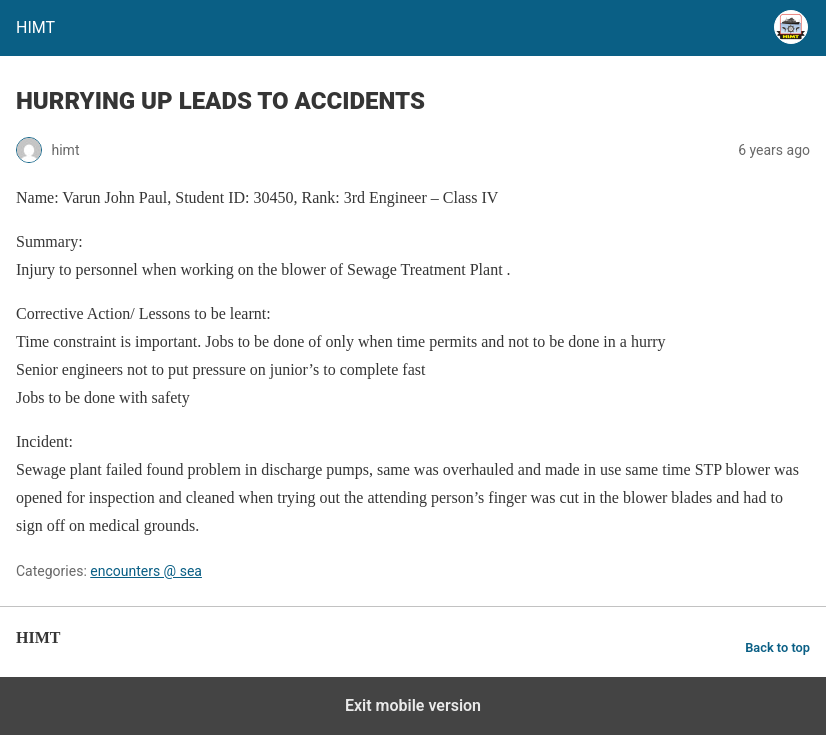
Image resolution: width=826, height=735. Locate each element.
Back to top (777, 647)
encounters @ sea (146, 571)
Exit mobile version (413, 705)
